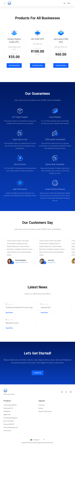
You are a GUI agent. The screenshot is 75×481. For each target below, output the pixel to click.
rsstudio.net (51, 297)
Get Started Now (20, 60)
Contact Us (37, 409)
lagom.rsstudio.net (21, 297)
